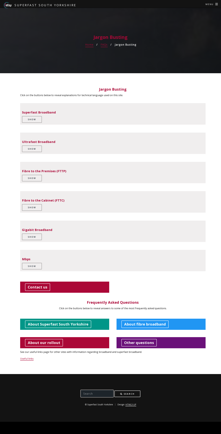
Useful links (27, 358)
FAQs (104, 44)
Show (32, 119)
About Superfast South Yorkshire (58, 324)
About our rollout (44, 342)
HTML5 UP (130, 404)
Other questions (139, 342)
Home (89, 44)
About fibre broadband (145, 324)
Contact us (37, 287)
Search (129, 393)
